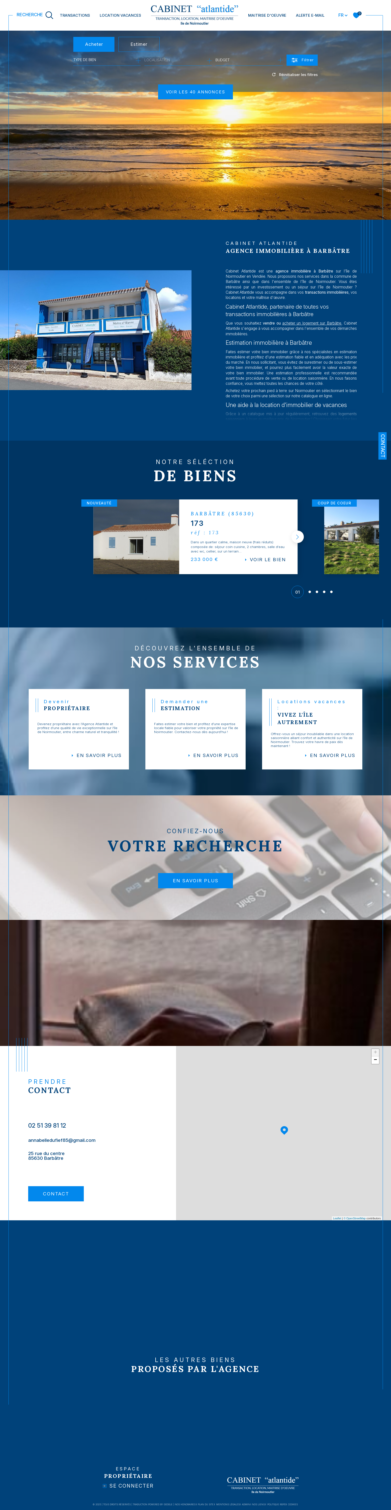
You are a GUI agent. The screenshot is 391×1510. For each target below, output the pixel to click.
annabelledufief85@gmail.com (63, 1147)
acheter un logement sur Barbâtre (322, 335)
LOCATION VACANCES (120, 15)
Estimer (139, 44)
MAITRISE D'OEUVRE (267, 15)
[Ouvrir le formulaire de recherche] (302, 60)
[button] (297, 539)
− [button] (375, 1067)
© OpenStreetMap (355, 1225)
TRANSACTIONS (75, 15)
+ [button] (375, 1059)
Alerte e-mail (310, 15)
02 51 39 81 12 (47, 1132)
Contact (383, 446)
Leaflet (337, 1225)
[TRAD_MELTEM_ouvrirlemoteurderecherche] (35, 15)
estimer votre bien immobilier (267, 365)
